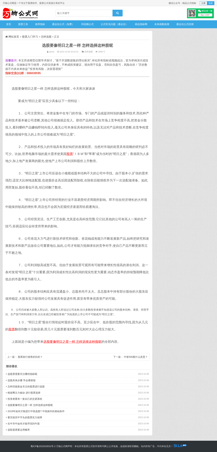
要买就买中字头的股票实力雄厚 (25, 417)
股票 (70, 154)
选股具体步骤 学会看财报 (21, 380)
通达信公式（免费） (63, 24)
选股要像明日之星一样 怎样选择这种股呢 (72, 341)
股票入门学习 (30, 36)
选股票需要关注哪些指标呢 (22, 374)
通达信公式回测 (185, 24)
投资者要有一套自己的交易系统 (25, 398)
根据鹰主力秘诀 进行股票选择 (24, 392)
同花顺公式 (87, 24)
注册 (203, 3)
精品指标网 (141, 24)
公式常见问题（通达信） (114, 24)
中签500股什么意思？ (136, 356)
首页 (8, 24)
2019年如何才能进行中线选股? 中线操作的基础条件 (36, 411)
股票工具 (23, 24)
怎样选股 (46, 36)
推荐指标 (40, 24)
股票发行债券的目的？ (30, 356)
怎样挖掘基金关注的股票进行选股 (26, 386)
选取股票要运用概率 (19, 429)
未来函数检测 (161, 24)
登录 (211, 3)
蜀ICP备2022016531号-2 (43, 446)
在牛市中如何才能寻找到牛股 (24, 423)
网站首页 (13, 36)
